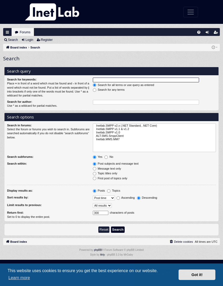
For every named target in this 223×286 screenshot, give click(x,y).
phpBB (98, 250)
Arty (102, 254)
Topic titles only (105, 173)
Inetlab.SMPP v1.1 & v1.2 (154, 129)
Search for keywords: (22, 79)
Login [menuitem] (208, 33)
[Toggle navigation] (190, 12)
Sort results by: (17, 197)
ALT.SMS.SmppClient (154, 136)
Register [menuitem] (217, 33)
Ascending (125, 198)
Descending (147, 198)
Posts (99, 191)
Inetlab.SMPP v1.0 (154, 132)
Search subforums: (20, 156)
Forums (25, 32)
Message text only (107, 169)
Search (13, 40)
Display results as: (20, 190)
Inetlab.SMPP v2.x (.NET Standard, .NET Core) (154, 125)
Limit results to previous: (24, 205)
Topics (113, 191)
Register (47, 40)
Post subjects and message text (116, 164)
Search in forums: (19, 125)
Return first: (15, 212)
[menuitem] (199, 32)
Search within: (17, 163)
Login (29, 40)
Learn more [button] (19, 278)
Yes (98, 157)
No (108, 157)
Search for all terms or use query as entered (123, 85)
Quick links (7, 32)
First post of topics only (110, 178)
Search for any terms (109, 90)
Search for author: (19, 101)
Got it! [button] (196, 275)
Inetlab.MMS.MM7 (154, 139)
